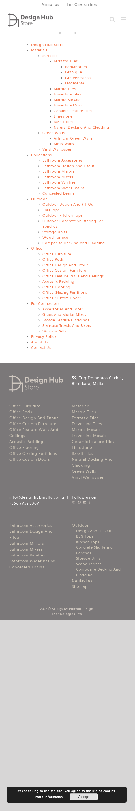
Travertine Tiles (67, 94)
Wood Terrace (55, 237)
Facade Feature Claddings (65, 320)
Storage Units (54, 232)
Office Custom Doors (61, 298)
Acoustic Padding (58, 281)
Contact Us (41, 347)
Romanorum (76, 67)
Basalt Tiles (64, 122)
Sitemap (80, 586)
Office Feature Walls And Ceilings (73, 276)
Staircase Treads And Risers (66, 325)
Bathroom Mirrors (58, 171)
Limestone (63, 116)
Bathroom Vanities (59, 182)
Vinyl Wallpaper (57, 149)
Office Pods (53, 259)
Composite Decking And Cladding (73, 243)
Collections (41, 155)
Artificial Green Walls (73, 138)
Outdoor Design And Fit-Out (68, 204)
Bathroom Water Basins (63, 188)
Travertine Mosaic (70, 105)
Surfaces (49, 56)
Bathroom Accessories (62, 160)
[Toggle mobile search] (112, 19)
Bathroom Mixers (57, 177)
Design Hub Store (47, 45)
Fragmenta (74, 83)
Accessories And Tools (62, 309)
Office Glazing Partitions (64, 292)
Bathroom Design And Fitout (68, 166)
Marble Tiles (65, 89)
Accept (83, 797)
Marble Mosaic (67, 100)
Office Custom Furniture (64, 270)
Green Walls (53, 133)
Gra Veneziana (78, 78)
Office (36, 248)
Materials (39, 50)
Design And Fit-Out (94, 531)
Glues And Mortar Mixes (64, 314)
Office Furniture (56, 254)
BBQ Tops (51, 210)
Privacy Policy (43, 336)
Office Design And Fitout (65, 265)
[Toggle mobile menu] (124, 19)
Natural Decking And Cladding (81, 127)
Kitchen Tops (87, 542)
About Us (39, 342)
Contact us (82, 580)
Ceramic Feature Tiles (73, 111)
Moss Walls (64, 144)
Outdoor (39, 199)
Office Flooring (56, 287)
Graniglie (73, 72)
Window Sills (54, 331)
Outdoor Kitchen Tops (62, 215)
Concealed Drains (58, 193)
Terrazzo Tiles (66, 61)
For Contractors (45, 303)
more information (49, 797)
